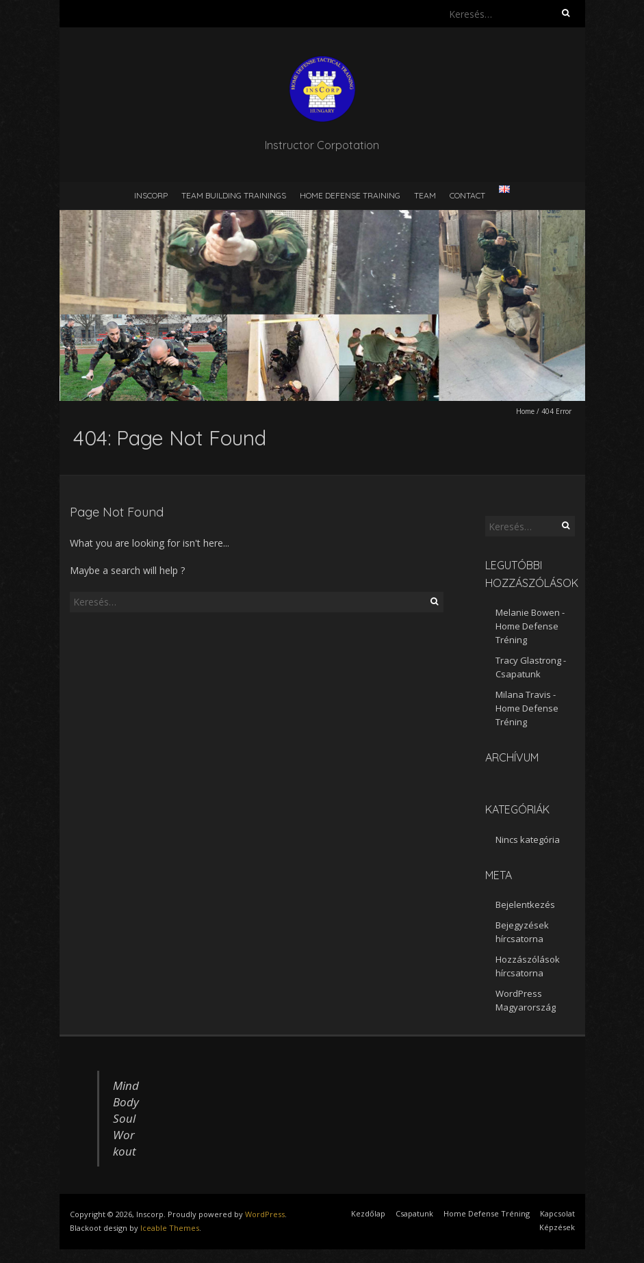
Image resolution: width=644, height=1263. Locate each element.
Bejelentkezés (525, 904)
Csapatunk (518, 674)
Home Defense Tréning (486, 1213)
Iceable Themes (169, 1228)
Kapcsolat (557, 1213)
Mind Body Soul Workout (126, 1118)
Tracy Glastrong (528, 660)
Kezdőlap (368, 1213)
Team (425, 195)
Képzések (557, 1227)
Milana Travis (523, 694)
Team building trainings (233, 195)
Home (525, 411)
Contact (467, 195)
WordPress (265, 1214)
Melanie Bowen (527, 612)
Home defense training (350, 195)
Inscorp (151, 195)
